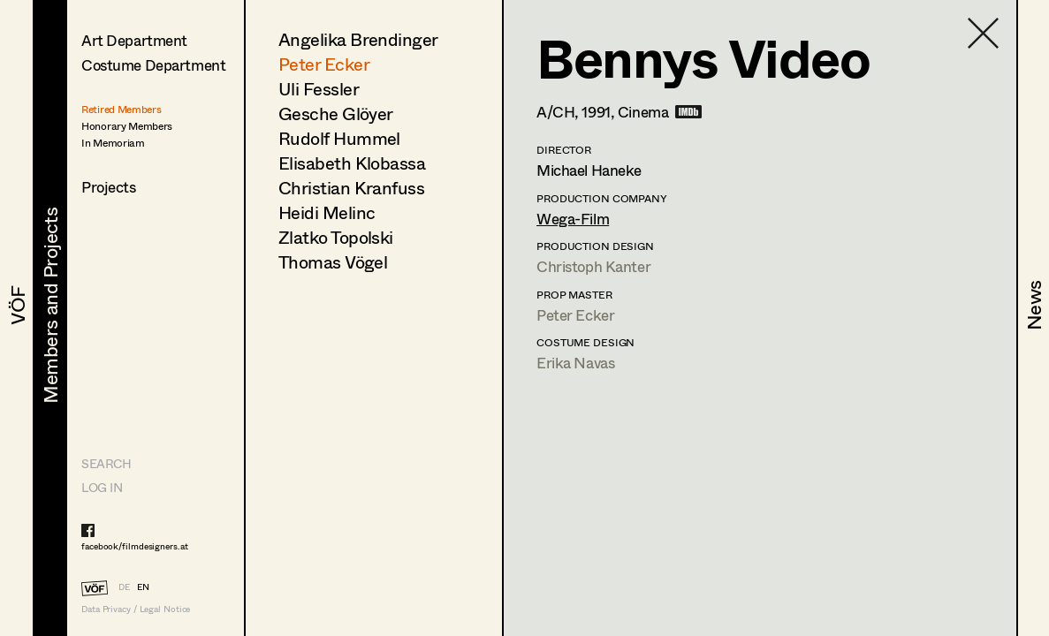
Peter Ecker (323, 64)
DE (124, 586)
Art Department (134, 40)
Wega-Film (572, 219)
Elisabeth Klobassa (351, 163)
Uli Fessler (318, 88)
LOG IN (101, 487)
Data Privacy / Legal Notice (135, 609)
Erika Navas (575, 363)
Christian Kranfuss (351, 187)
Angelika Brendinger (358, 39)
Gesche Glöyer (335, 113)
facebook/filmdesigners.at (134, 546)
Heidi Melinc (326, 212)
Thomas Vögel (332, 262)
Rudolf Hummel (339, 138)
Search (106, 463)
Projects (108, 187)
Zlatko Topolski (335, 237)
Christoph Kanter (593, 266)
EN (143, 586)
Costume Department (153, 65)
